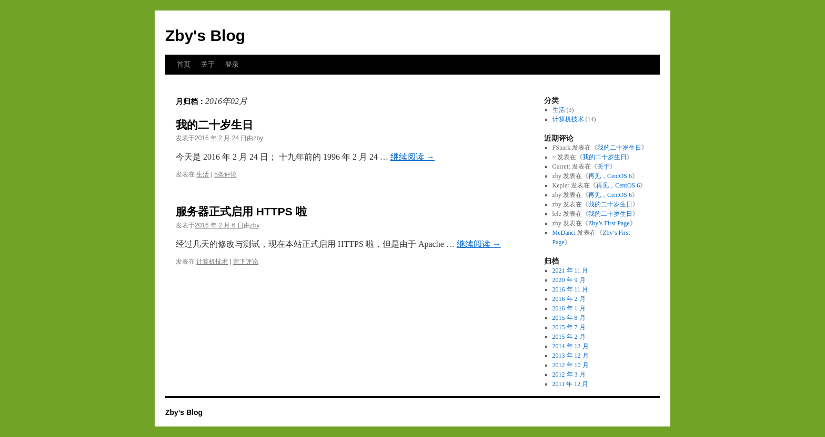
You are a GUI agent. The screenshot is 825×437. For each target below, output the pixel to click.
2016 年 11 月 (570, 289)
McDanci (564, 232)
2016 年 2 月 (569, 299)
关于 (208, 64)
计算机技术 (212, 261)
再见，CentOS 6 (610, 176)
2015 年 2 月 (569, 336)
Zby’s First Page (609, 223)
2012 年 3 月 (569, 374)
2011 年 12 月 (570, 384)
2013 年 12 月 (570, 355)
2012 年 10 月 (570, 365)
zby (258, 138)
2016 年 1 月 (569, 308)
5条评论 (225, 174)
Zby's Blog (205, 35)
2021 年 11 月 (570, 270)
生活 (202, 174)
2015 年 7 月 (569, 327)
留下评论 (245, 261)
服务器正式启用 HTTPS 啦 (241, 211)
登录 (232, 64)
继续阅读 (412, 156)
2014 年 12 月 (570, 346)
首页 (183, 64)
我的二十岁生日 (214, 125)
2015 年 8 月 (569, 317)
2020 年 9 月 (569, 280)
